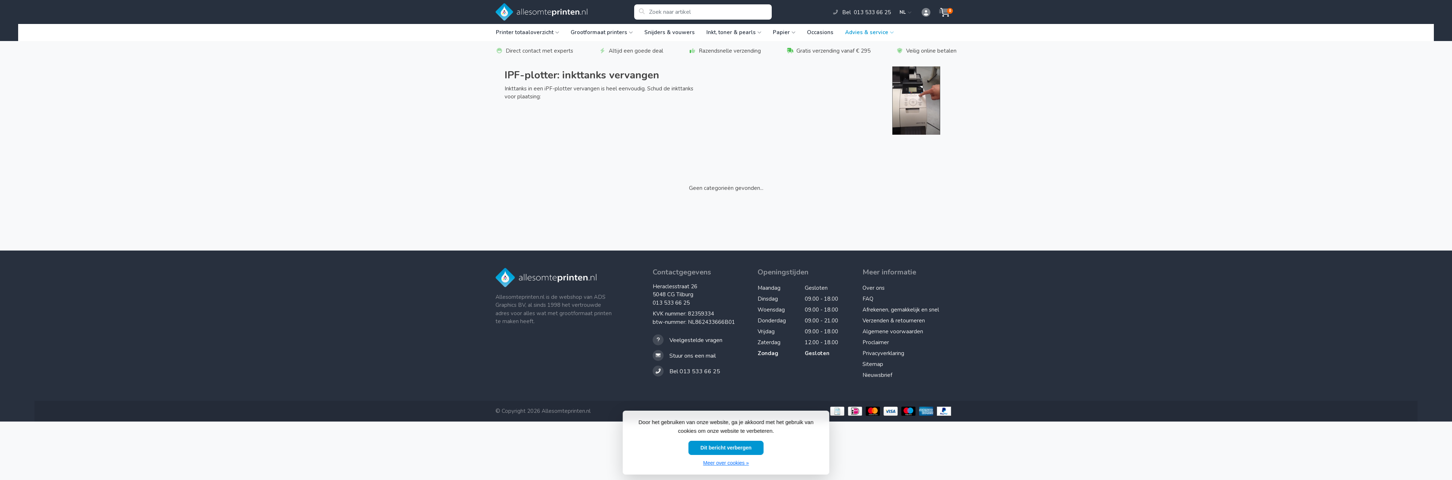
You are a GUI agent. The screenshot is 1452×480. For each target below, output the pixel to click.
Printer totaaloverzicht (527, 32)
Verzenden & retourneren (893, 320)
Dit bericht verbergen (726, 448)
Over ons (873, 288)
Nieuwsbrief (877, 375)
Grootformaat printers (602, 32)
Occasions (820, 32)
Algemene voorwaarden (892, 331)
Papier (784, 32)
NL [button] (906, 12)
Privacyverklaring (883, 353)
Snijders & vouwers (669, 32)
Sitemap (872, 364)
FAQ (867, 298)
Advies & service (869, 32)
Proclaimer (875, 342)
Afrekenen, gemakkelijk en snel (900, 309)
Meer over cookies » (726, 463)
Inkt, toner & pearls (733, 32)
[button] (922, 12)
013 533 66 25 (671, 302)
